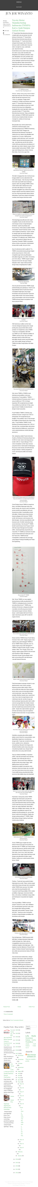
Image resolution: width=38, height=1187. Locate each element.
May (19, 1077)
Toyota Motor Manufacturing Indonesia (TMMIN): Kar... (21, 1122)
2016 (16, 1159)
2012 (16, 1172)
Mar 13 (22, 1139)
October (20, 1063)
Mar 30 (22, 1087)
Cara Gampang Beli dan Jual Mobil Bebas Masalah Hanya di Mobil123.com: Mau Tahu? (9, 1037)
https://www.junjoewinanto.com (31, 1055)
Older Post (32, 1006)
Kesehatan (29, 1038)
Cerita (34, 1040)
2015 (16, 1162)
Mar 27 (22, 1091)
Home (19, 1006)
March (19, 1082)
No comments (6, 34)
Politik (34, 1045)
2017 (16, 1053)
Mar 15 (22, 1099)
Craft (34, 1044)
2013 (16, 1169)
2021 (16, 1040)
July (19, 1073)
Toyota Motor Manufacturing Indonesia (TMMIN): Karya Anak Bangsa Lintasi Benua (21, 25)
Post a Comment (8, 1014)
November (21, 1059)
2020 (16, 1043)
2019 (16, 1046)
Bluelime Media (16, 1183)
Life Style (6, 30)
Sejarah (27, 1047)
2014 (16, 1166)
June (19, 1075)
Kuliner (28, 1040)
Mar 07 (22, 1147)
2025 (16, 1030)
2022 (16, 1036)
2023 (16, 1033)
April (19, 1079)
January (20, 1155)
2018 (16, 1050)
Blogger (19, 7)
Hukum (28, 1045)
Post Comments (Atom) (16, 1020)
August (20, 1071)
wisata (27, 1044)
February (20, 1151)
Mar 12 (22, 1143)
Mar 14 (22, 1103)
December (20, 1055)
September (21, 1067)
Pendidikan (29, 1042)
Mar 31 (22, 1083)
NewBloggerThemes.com (19, 1185)
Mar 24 (22, 1095)
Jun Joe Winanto (19, 13)
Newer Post (6, 1006)
